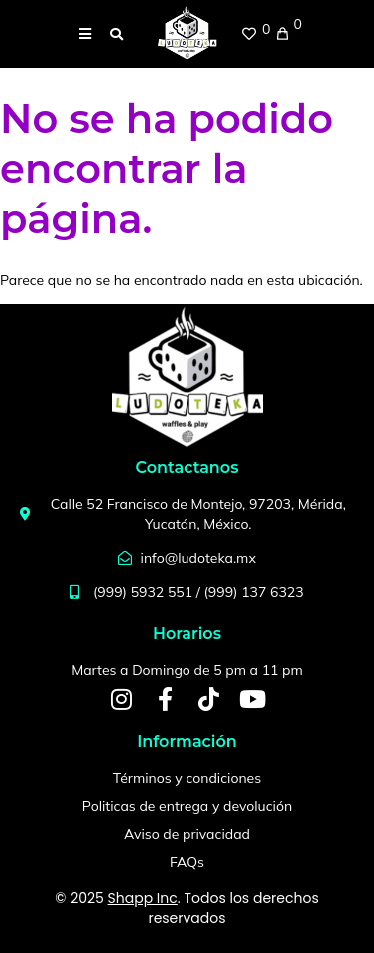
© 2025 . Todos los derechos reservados (186, 908)
